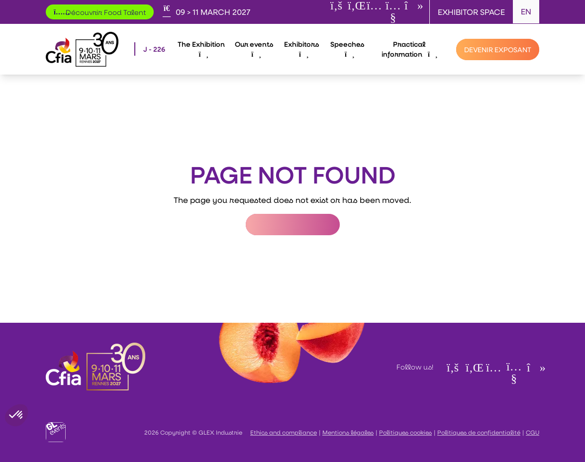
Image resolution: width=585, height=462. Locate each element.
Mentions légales (348, 432)
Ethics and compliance (283, 432)
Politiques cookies (405, 432)
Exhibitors (301, 48)
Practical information (409, 49)
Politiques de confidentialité (478, 432)
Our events (254, 48)
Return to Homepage (293, 224)
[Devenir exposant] (497, 49)
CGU (532, 432)
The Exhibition (201, 48)
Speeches (347, 48)
